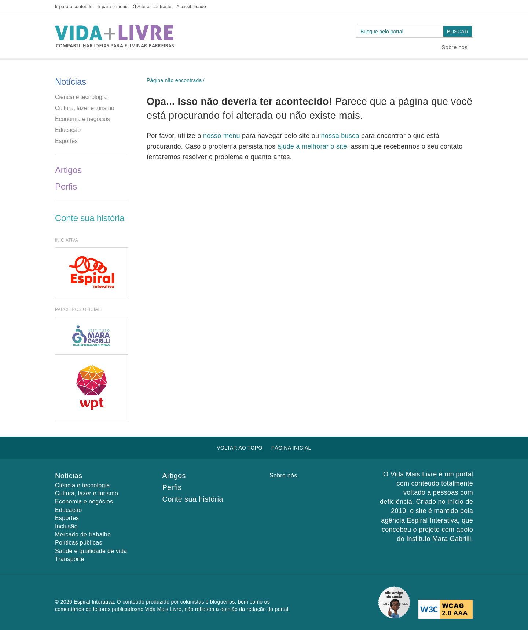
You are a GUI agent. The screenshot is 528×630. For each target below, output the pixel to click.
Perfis (66, 186)
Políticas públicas (78, 542)
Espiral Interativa (94, 602)
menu (113, 6)
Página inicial (291, 448)
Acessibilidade (191, 6)
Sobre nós (454, 47)
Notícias (70, 82)
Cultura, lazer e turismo (84, 108)
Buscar (457, 31)
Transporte (69, 559)
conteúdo (73, 6)
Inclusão (66, 526)
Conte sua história (89, 218)
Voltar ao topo (239, 448)
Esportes (66, 141)
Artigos (68, 170)
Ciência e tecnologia (81, 97)
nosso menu (222, 135)
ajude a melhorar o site (312, 146)
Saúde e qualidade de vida (91, 551)
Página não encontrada (174, 80)
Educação (68, 130)
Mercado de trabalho (83, 534)
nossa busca (341, 135)
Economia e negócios (82, 119)
